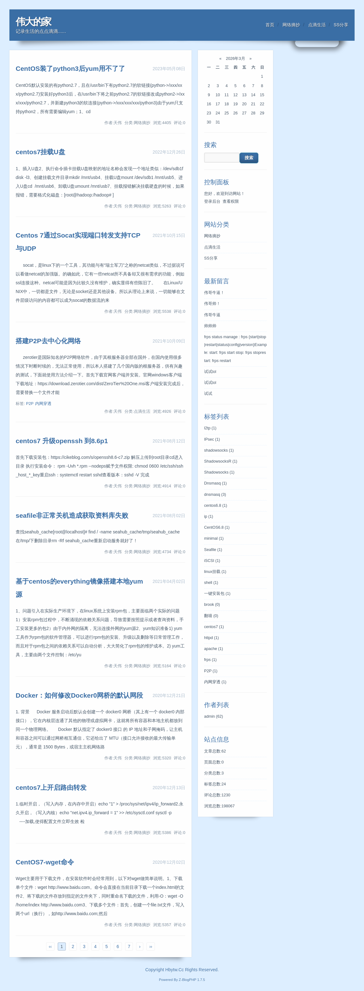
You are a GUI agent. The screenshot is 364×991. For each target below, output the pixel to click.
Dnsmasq (215, 483)
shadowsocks (219, 450)
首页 (270, 24)
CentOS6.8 (216, 527)
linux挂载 (215, 571)
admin (213, 716)
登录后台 (212, 201)
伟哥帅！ (212, 303)
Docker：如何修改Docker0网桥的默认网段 (79, 695)
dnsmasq (215, 494)
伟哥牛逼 (212, 315)
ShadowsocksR (220, 461)
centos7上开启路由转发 (51, 787)
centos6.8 (215, 505)
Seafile (213, 550)
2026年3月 (235, 58)
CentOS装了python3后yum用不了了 (70, 68)
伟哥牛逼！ (214, 293)
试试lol (210, 372)
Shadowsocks (219, 472)
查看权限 (231, 201)
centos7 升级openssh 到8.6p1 (62, 440)
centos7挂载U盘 (40, 151)
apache (213, 649)
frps (210, 660)
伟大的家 (33, 21)
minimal (214, 538)
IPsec (212, 439)
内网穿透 (43, 403)
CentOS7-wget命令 (45, 862)
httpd (211, 638)
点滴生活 (317, 24)
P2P (30, 403)
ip (208, 516)
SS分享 (341, 24)
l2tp (210, 428)
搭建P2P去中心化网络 (48, 340)
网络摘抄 (291, 24)
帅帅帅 (210, 326)
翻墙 (211, 616)
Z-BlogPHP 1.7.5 (192, 980)
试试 (208, 393)
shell (211, 582)
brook (212, 604)
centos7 (214, 627)
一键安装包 (217, 593)
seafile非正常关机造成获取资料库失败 (72, 515)
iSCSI (212, 560)
